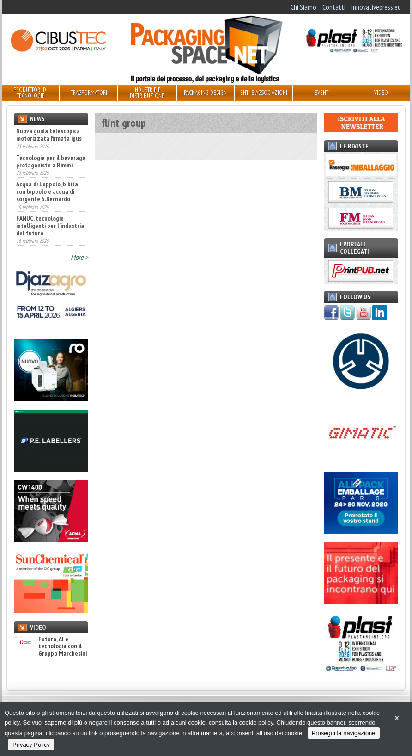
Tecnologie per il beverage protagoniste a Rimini (50, 161)
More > (79, 257)
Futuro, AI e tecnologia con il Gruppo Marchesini (50, 646)
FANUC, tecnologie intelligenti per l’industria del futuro (50, 226)
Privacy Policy (31, 744)
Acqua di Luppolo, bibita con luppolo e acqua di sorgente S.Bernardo (47, 191)
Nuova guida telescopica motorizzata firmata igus (49, 134)
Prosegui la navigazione (344, 733)
